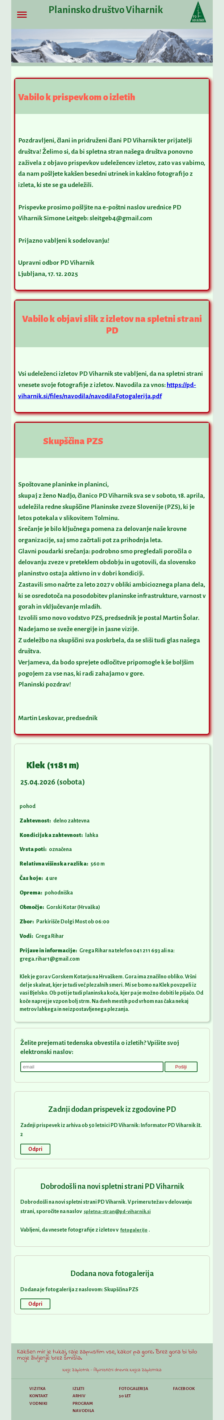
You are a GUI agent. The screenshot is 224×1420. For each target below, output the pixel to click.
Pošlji (181, 1067)
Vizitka (37, 1388)
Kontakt (38, 1396)
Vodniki (38, 1403)
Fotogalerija (133, 1388)
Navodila (83, 1410)
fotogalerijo (134, 1230)
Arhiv (79, 1396)
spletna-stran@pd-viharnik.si (117, 1211)
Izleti (78, 1388)
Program (82, 1403)
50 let (125, 1396)
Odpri (35, 1149)
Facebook (184, 1388)
